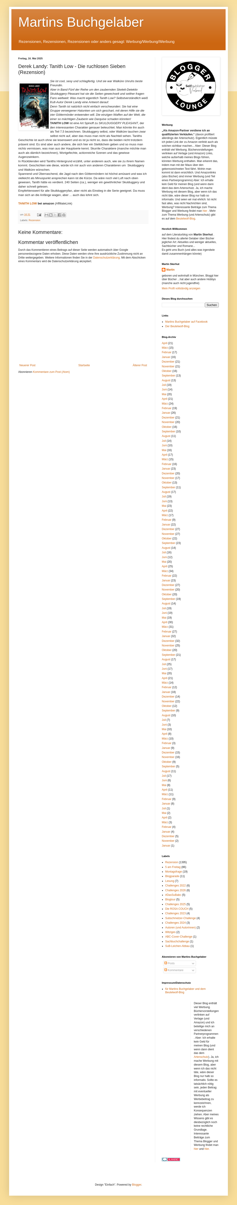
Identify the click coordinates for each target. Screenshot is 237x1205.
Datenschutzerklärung (106, 257)
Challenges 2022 (175, 885)
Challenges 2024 (175, 922)
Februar (166, 352)
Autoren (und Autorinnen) (180, 927)
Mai (164, 394)
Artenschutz (201, 1057)
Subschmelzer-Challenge (180, 918)
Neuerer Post (27, 365)
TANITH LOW (27, 203)
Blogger (136, 1184)
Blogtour (170, 899)
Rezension (34, 220)
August (166, 380)
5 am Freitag (172, 867)
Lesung (169, 881)
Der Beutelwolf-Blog (177, 326)
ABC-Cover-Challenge (178, 936)
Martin (170, 269)
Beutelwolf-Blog (185, 218)
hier (205, 210)
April (164, 343)
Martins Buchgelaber (81, 22)
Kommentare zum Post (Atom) (51, 372)
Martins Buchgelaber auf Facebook (186, 321)
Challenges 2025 (175, 904)
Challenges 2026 (175, 890)
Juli (164, 385)
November (168, 366)
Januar (166, 357)
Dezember (168, 361)
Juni (164, 389)
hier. (207, 1148)
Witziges (170, 932)
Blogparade (172, 876)
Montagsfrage (173, 871)
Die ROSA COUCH (176, 908)
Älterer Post (140, 365)
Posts (169, 963)
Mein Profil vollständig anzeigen (181, 288)
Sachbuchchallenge (177, 941)
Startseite (84, 365)
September (168, 375)
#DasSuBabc (173, 895)
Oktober (167, 371)
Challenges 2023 (175, 913)
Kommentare (173, 970)
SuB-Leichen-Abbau (177, 946)
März (165, 347)
